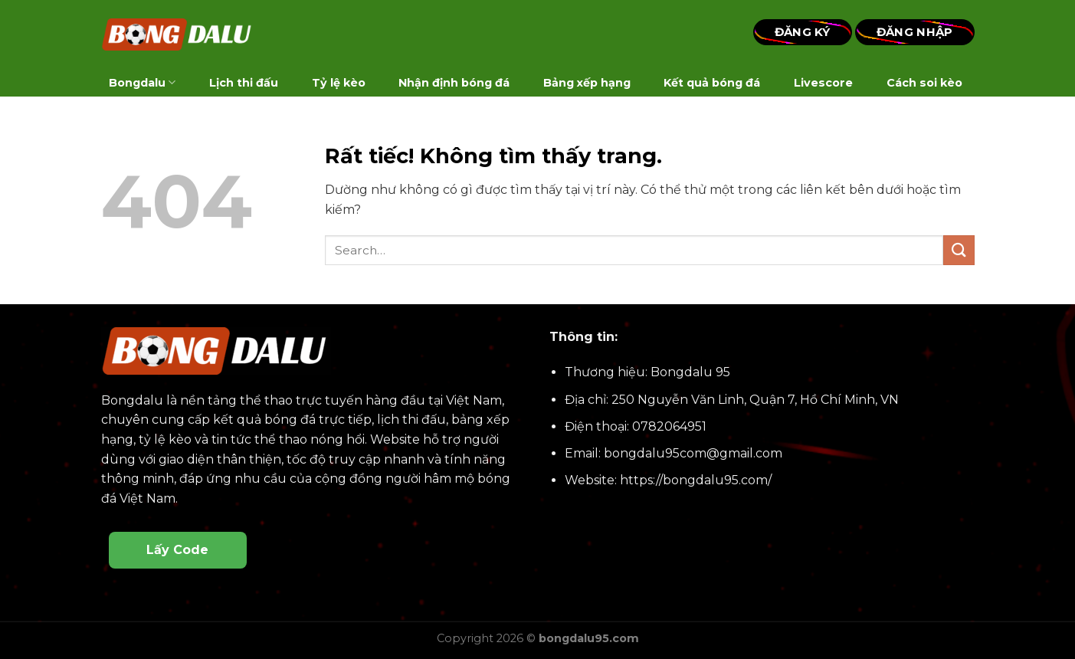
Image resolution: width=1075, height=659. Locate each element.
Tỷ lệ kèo (338, 83)
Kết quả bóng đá (712, 83)
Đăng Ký (803, 32)
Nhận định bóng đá (454, 83)
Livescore (823, 83)
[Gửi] (958, 250)
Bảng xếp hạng (587, 83)
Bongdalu (142, 82)
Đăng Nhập (915, 32)
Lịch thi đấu (243, 83)
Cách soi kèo (924, 83)
